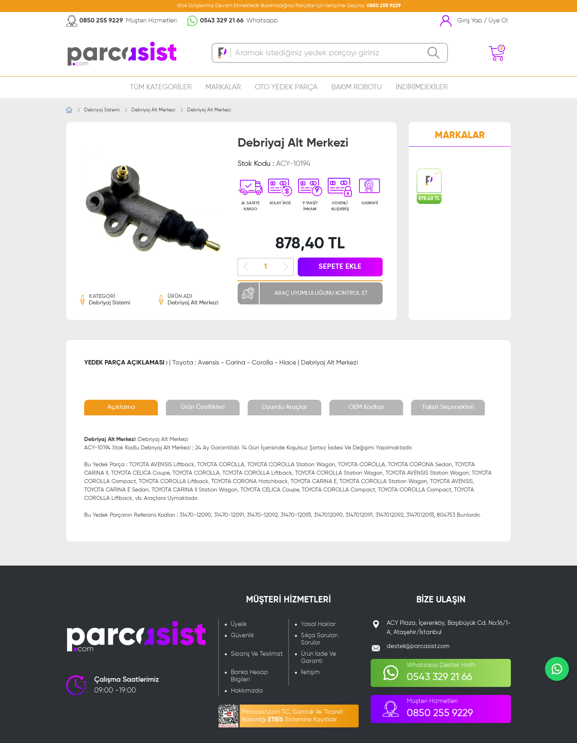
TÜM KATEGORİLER (161, 87)
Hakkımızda (247, 691)
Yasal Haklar (318, 624)
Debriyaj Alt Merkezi (153, 110)
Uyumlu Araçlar (284, 407)
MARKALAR (223, 87)
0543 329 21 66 (222, 21)
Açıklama (121, 407)
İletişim (310, 672)
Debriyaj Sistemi (101, 110)
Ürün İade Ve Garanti (318, 657)
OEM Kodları (366, 407)
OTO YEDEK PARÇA (286, 87)
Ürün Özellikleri (203, 407)
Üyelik (239, 624)
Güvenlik (242, 635)
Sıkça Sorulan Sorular (319, 639)
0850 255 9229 (384, 5)
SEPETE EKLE (340, 266)
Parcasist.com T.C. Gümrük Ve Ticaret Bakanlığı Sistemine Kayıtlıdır (292, 716)
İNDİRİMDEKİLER (422, 87)
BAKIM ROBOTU (356, 87)
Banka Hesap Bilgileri (249, 676)
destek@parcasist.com (418, 646)
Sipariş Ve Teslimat (257, 654)
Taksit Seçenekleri (448, 407)
